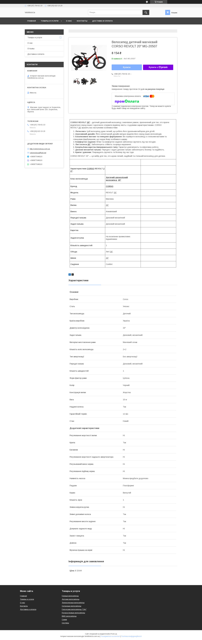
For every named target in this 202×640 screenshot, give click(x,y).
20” (79, 128)
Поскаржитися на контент (110, 636)
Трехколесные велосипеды (73, 603)
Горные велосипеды (70, 596)
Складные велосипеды (71, 606)
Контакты (82, 21)
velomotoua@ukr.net (38, 153)
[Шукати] (146, 12)
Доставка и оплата (102, 21)
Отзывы (30, 48)
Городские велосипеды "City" (74, 609)
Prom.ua (114, 634)
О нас (69, 21)
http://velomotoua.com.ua (40, 149)
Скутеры (65, 623)
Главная (31, 21)
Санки (64, 619)
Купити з (158, 67)
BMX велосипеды (69, 616)
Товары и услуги (49, 21)
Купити (127, 67)
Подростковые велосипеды (73, 613)
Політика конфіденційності (131, 636)
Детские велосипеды (70, 599)
